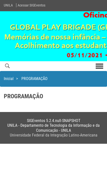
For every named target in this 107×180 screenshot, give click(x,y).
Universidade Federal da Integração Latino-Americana (53, 135)
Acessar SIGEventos (31, 5)
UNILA (8, 5)
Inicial (9, 78)
